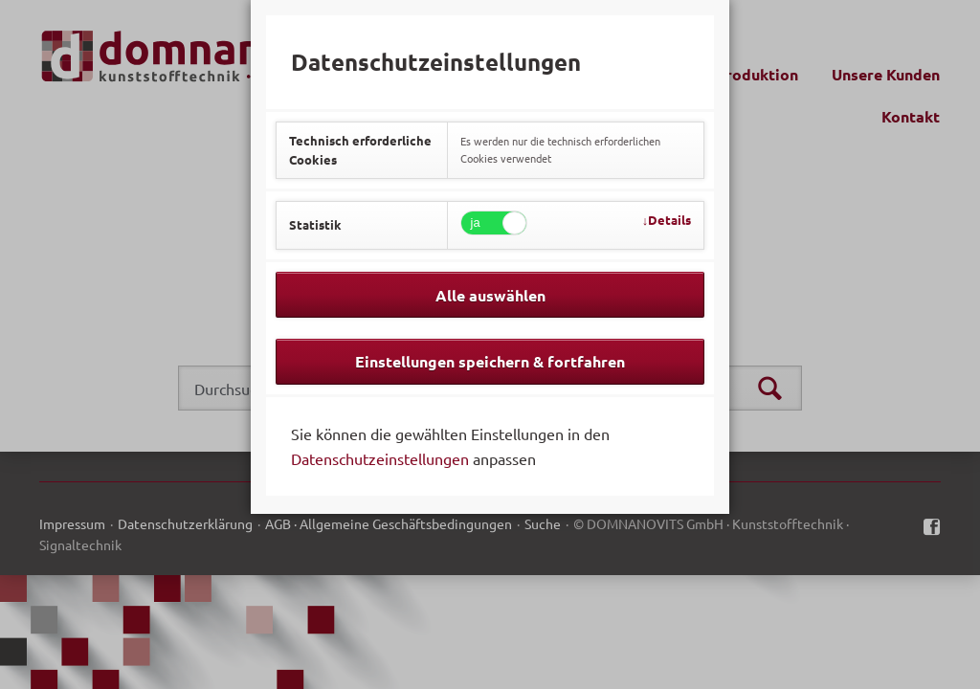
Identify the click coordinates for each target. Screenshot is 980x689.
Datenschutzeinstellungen (380, 458)
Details (669, 219)
